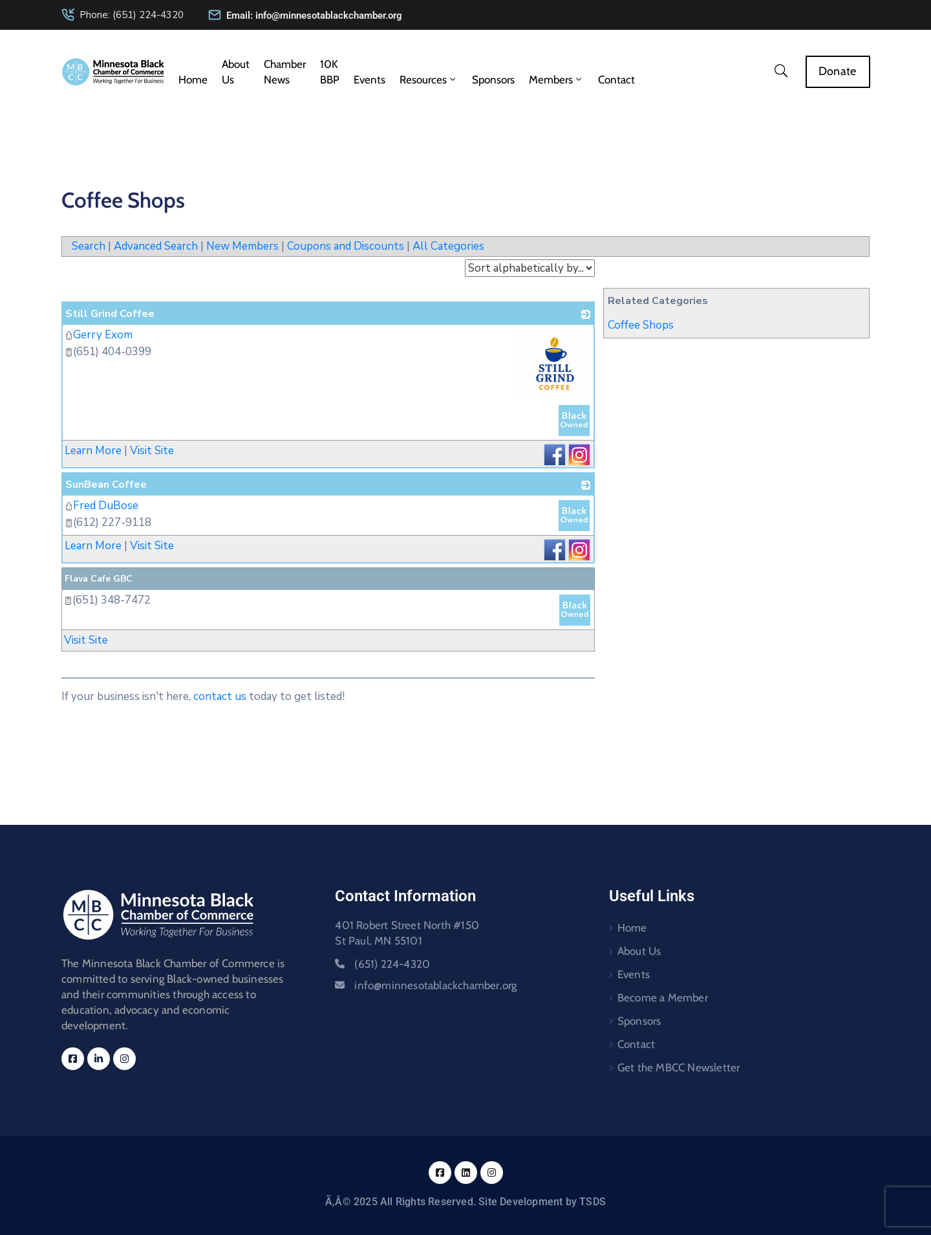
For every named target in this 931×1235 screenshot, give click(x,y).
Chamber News (285, 72)
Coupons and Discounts (345, 246)
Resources (429, 79)
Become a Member (662, 997)
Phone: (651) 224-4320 (132, 14)
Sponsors (493, 79)
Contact (616, 79)
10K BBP (329, 72)
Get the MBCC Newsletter (678, 1067)
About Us (236, 72)
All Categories (448, 246)
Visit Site (152, 450)
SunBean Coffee (106, 484)
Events (369, 79)
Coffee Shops (641, 325)
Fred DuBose (101, 505)
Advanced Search (156, 246)
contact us (219, 696)
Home (193, 79)
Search (88, 246)
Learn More (93, 450)
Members (556, 79)
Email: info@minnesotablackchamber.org (314, 15)
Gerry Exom (99, 334)
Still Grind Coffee (110, 314)
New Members (242, 246)
